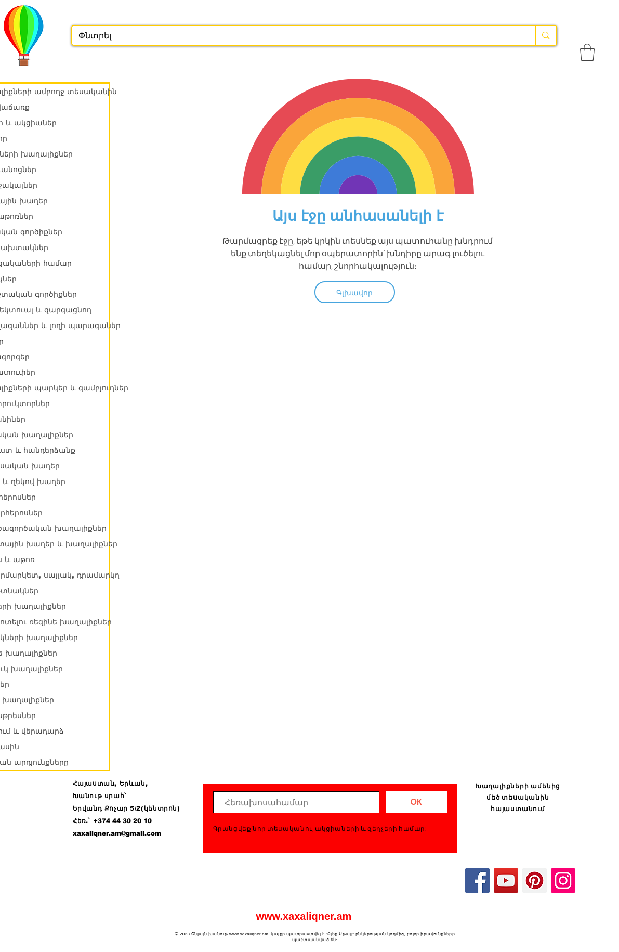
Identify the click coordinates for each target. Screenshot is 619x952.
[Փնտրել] (295, 36)
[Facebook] (477, 880)
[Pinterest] (534, 880)
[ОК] (416, 802)
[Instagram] (563, 880)
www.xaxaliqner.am (304, 916)
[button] (587, 52)
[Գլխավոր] (354, 292)
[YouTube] (506, 880)
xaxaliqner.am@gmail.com (117, 833)
